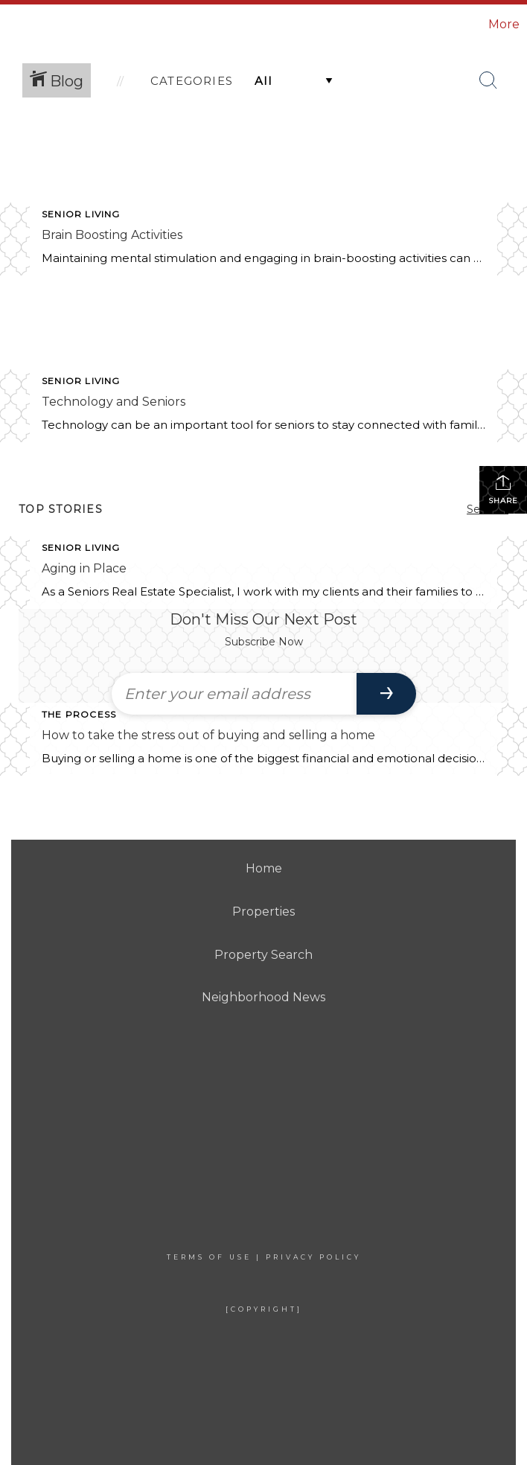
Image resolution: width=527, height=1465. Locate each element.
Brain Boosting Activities (112, 235)
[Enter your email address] (234, 694)
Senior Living (81, 214)
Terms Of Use (209, 1257)
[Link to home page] (90, 24)
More (504, 24)
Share (503, 489)
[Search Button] (488, 80)
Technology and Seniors (113, 402)
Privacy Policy (313, 1257)
